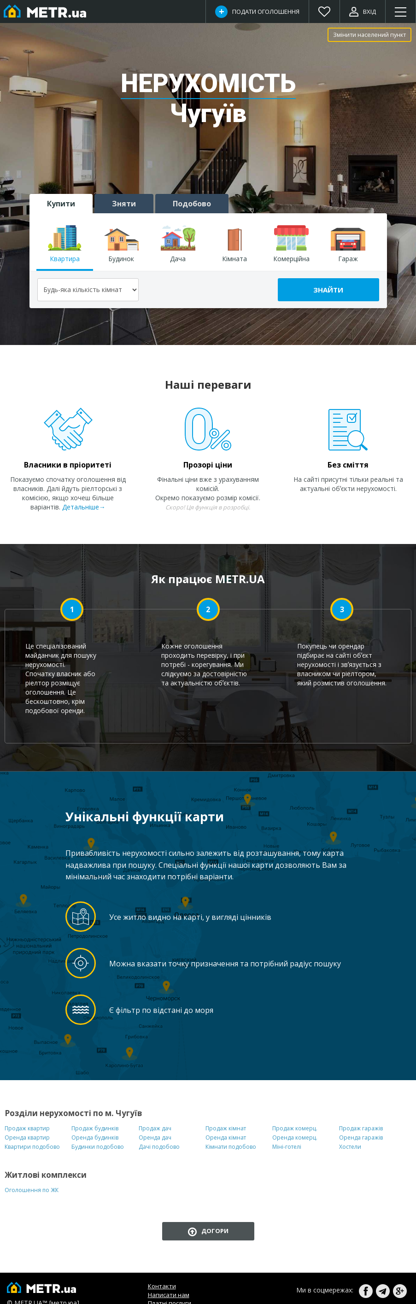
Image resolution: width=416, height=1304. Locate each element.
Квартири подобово (32, 1147)
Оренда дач (155, 1137)
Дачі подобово (159, 1147)
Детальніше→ (83, 507)
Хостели (350, 1147)
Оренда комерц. (294, 1137)
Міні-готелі (286, 1147)
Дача (178, 244)
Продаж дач (155, 1128)
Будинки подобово (97, 1147)
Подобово (192, 204)
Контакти (162, 1286)
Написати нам (168, 1295)
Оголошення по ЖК (32, 1190)
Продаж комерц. (294, 1128)
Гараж (348, 244)
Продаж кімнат (225, 1128)
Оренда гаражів (361, 1137)
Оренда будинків (94, 1137)
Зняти (124, 204)
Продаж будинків (94, 1128)
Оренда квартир (27, 1137)
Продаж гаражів (361, 1128)
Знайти (328, 289)
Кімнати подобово (230, 1147)
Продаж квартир (27, 1128)
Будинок (121, 244)
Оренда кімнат (225, 1137)
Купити (61, 204)
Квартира (64, 244)
